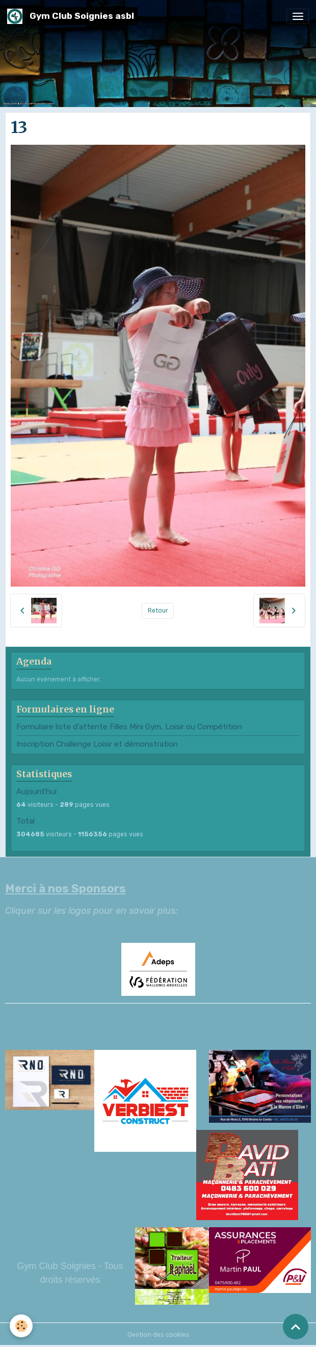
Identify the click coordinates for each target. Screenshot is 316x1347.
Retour (158, 610)
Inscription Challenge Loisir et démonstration (97, 744)
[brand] (72, 16)
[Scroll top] (295, 1326)
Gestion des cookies (158, 1334)
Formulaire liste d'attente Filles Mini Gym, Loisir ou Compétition (129, 726)
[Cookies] (21, 1325)
